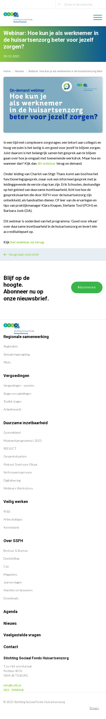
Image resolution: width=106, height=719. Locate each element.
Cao (6, 566)
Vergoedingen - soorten (18, 385)
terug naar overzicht (21, 254)
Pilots (7, 362)
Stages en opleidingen (17, 393)
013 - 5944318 (13, 690)
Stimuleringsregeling (16, 354)
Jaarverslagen (12, 582)
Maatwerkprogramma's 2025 (22, 440)
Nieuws (19, 71)
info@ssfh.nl (12, 685)
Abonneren (87, 287)
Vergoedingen (16, 375)
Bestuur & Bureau (15, 550)
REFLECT (9, 448)
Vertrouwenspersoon (17, 472)
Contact (10, 646)
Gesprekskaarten (15, 456)
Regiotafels (10, 346)
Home (7, 71)
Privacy (94, 708)
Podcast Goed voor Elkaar (20, 464)
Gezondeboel (12, 432)
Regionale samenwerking (26, 336)
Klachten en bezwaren (17, 590)
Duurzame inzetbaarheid (25, 423)
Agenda (10, 611)
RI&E (6, 511)
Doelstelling (11, 558)
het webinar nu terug (27, 242)
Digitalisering (12, 480)
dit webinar (46, 163)
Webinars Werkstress (18, 488)
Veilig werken (15, 501)
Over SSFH (13, 540)
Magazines (10, 574)
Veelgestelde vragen (22, 635)
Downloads (11, 598)
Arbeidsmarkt (12, 409)
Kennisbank (11, 527)
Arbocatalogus (12, 519)
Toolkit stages (12, 401)
